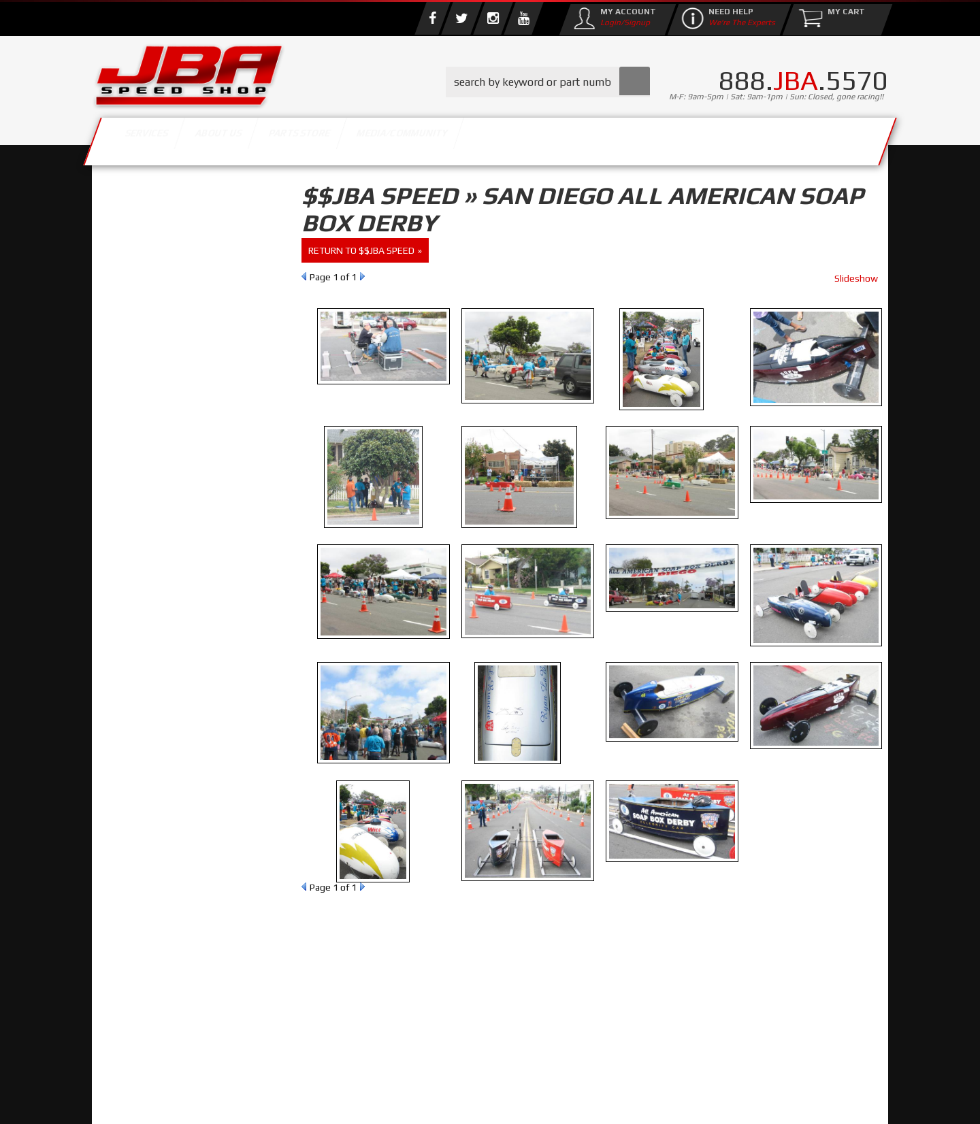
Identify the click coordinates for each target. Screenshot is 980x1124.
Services (167, 138)
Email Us (149, 557)
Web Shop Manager (599, 1100)
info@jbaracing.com (346, 1070)
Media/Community (605, 138)
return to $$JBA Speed (361, 250)
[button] (548, 82)
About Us (291, 138)
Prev (303, 276)
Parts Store (430, 138)
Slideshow (856, 278)
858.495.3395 (159, 585)
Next (362, 276)
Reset (122, 283)
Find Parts (172, 283)
